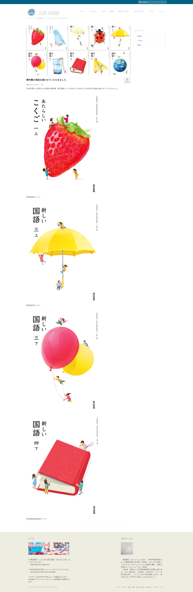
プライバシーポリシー (44, 579)
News (37, 85)
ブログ (140, 41)
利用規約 (57, 579)
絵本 (139, 45)
